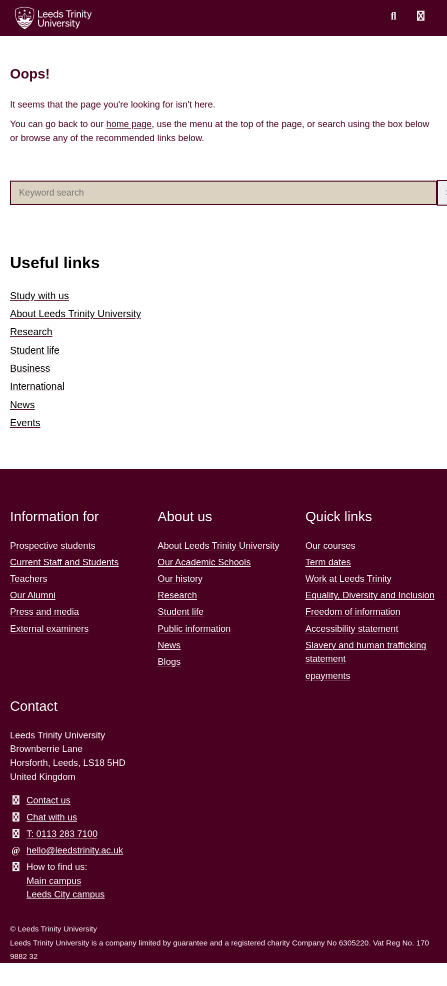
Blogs (169, 658)
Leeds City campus (65, 891)
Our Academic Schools (204, 559)
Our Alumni (33, 592)
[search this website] (393, 16)
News (22, 402)
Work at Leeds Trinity (349, 575)
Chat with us (51, 813)
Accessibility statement (352, 625)
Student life (35, 348)
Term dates (328, 559)
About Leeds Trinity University (76, 313)
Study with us (40, 295)
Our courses (331, 542)
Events (25, 420)
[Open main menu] (420, 16)
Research (31, 331)
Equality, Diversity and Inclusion (370, 592)
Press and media (44, 608)
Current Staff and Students (64, 559)
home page (129, 124)
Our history (180, 575)
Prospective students (53, 542)
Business (30, 366)
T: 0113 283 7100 (62, 830)
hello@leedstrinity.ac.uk (74, 847)
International (37, 384)
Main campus (53, 877)
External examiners (49, 625)
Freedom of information (353, 608)
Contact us (48, 797)
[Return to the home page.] (53, 18)
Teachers (29, 575)
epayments (328, 672)
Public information (194, 625)
